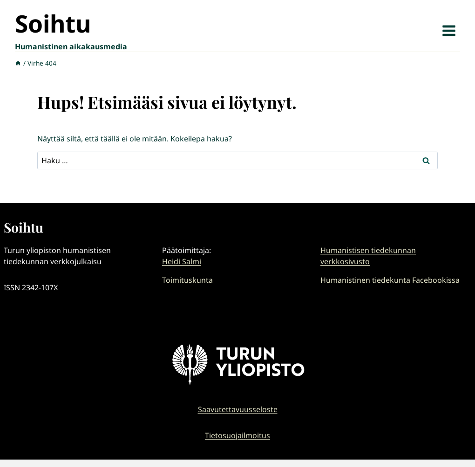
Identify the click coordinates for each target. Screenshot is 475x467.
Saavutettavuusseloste (238, 409)
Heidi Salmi (181, 261)
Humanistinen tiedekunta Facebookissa (390, 280)
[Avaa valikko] (448, 30)
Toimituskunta (187, 280)
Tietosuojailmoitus (237, 435)
